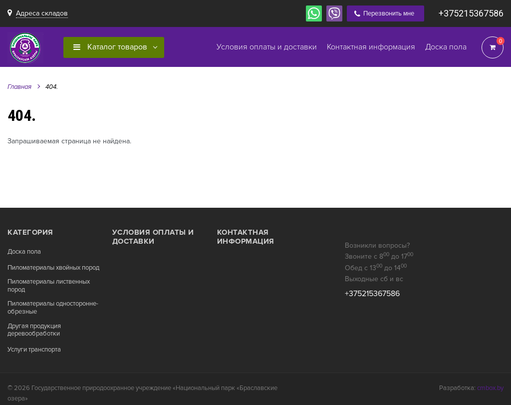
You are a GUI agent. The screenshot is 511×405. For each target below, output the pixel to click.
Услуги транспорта (34, 350)
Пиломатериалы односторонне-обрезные (52, 308)
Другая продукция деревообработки (34, 330)
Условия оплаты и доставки (153, 237)
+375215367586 (471, 13)
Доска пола (24, 252)
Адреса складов (42, 13)
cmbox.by (490, 388)
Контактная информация (245, 237)
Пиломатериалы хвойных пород (53, 268)
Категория (30, 232)
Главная (19, 87)
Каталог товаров (110, 47)
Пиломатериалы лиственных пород (48, 286)
